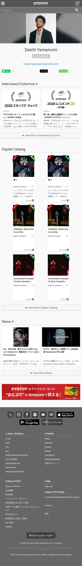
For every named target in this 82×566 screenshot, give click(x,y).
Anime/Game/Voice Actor (16, 455)
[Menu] (3, 3)
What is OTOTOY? (13, 486)
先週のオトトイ (51, 463)
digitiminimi (56, 555)
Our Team (9, 522)
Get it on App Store (65, 415)
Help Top (49, 486)
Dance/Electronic (12, 463)
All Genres (18, 433)
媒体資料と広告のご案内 (16, 518)
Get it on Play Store (29, 422)
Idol (7, 451)
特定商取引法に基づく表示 (17, 503)
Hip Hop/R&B (11, 459)
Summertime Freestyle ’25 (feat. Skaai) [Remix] (23, 281)
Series (47, 439)
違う (15, 179)
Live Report (50, 455)
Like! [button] (64, 71)
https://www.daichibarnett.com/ (41, 64)
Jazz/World (10, 467)
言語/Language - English (41, 535)
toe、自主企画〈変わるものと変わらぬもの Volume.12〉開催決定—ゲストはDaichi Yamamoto (21, 352)
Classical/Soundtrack (14, 471)
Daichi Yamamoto (21, 186)
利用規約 (9, 494)
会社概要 (9, 490)
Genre (10, 433)
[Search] (78, 10)
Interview (48, 443)
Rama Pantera (20, 236)
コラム (6, 111)
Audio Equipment (52, 459)
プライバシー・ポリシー (16, 499)
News (8, 321)
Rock (7, 443)
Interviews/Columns (20, 84)
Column (48, 447)
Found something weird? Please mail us (62, 497)
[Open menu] (78, 3)
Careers (8, 527)
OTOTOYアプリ (12, 514)
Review (48, 451)
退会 (47, 514)
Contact (48, 505)
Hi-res (8, 439)
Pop (7, 447)
